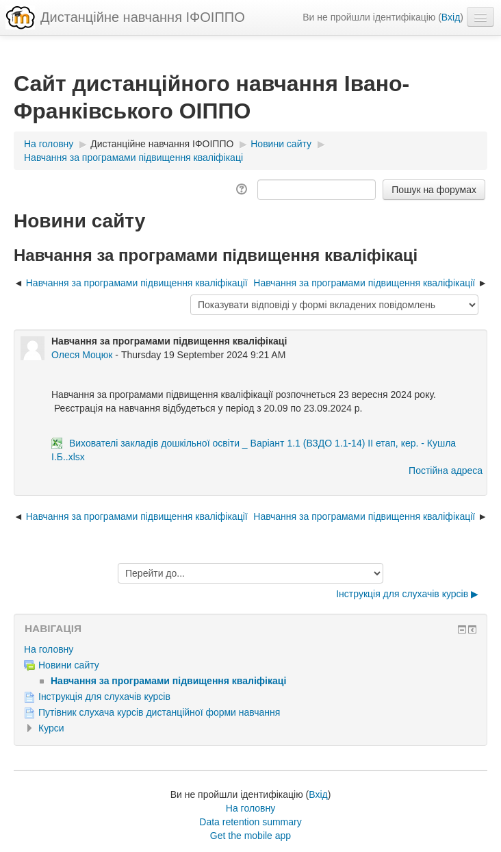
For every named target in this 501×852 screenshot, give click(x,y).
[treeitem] (250, 649)
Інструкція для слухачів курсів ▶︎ (407, 593)
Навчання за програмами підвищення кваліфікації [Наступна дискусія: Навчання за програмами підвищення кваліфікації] (364, 282)
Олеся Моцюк (81, 354)
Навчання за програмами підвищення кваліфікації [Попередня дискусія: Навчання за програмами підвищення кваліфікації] (138, 282)
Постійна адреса (446, 470)
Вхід (450, 17)
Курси (51, 728)
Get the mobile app (250, 835)
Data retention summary (250, 821)
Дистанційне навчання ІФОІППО (142, 17)
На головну (48, 649)
